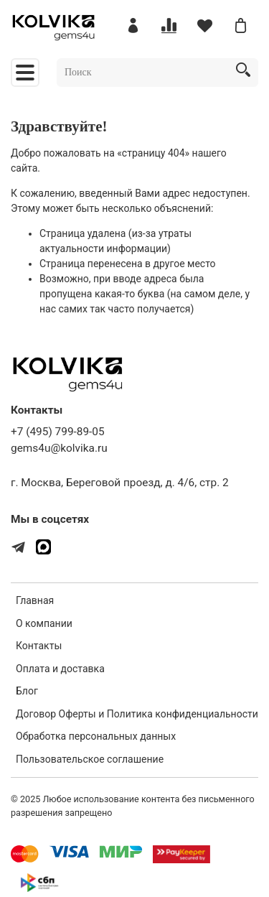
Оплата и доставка (60, 668)
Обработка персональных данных (96, 736)
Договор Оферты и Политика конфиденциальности (137, 714)
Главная (35, 600)
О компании (44, 623)
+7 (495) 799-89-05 (58, 431)
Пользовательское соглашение (90, 759)
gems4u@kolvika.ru (59, 448)
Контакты (39, 645)
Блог (27, 691)
